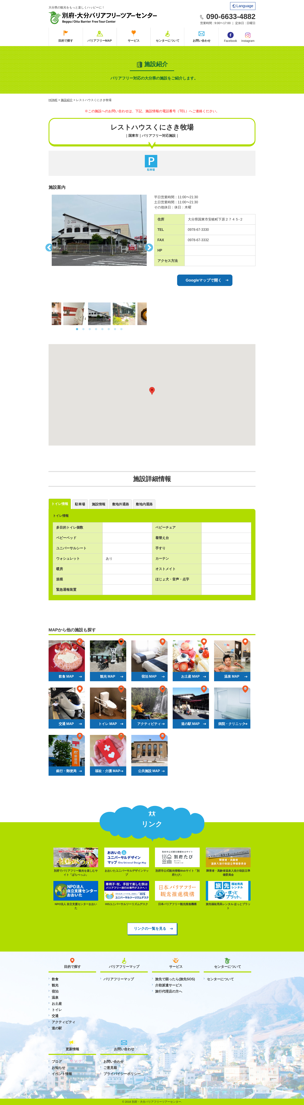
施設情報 (98, 504)
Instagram (247, 36)
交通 (55, 1016)
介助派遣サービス (168, 985)
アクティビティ (63, 1022)
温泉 (55, 997)
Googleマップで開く (204, 280)
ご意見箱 (110, 1067)
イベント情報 (62, 1074)
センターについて (167, 40)
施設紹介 (67, 100)
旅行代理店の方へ (168, 991)
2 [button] (83, 329)
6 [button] (109, 329)
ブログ (57, 1061)
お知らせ (58, 1067)
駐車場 (80, 504)
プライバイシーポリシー (122, 1074)
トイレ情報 (59, 504)
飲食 (55, 979)
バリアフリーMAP (99, 40)
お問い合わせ (201, 40)
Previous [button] (48, 246)
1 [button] (77, 329)
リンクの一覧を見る (150, 928)
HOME (53, 100)
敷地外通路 (120, 504)
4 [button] (96, 329)
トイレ (57, 1010)
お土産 (57, 1003)
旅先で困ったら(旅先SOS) (175, 979)
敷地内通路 (144, 504)
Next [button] (150, 246)
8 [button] (121, 329)
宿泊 (55, 991)
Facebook (230, 37)
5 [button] (102, 329)
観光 (55, 985)
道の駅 (57, 1028)
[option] (99, 230)
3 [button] (90, 329)
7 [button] (115, 329)
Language (242, 6)
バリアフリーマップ (118, 979)
